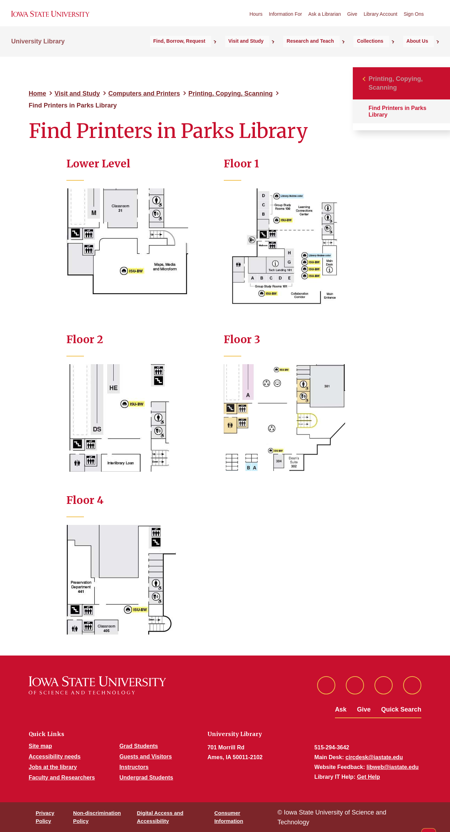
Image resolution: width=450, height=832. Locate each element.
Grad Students (138, 746)
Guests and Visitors (145, 757)
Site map (40, 746)
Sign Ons (413, 20)
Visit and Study (77, 93)
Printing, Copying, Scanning (230, 93)
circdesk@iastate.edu (374, 757)
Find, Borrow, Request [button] (221, 53)
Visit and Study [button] (279, 53)
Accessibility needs (55, 757)
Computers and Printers (144, 93)
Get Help (368, 777)
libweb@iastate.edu (392, 767)
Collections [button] (385, 53)
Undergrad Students (146, 778)
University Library (38, 52)
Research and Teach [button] (334, 53)
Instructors (134, 767)
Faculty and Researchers (62, 778)
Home (37, 93)
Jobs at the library (53, 767)
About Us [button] (423, 53)
